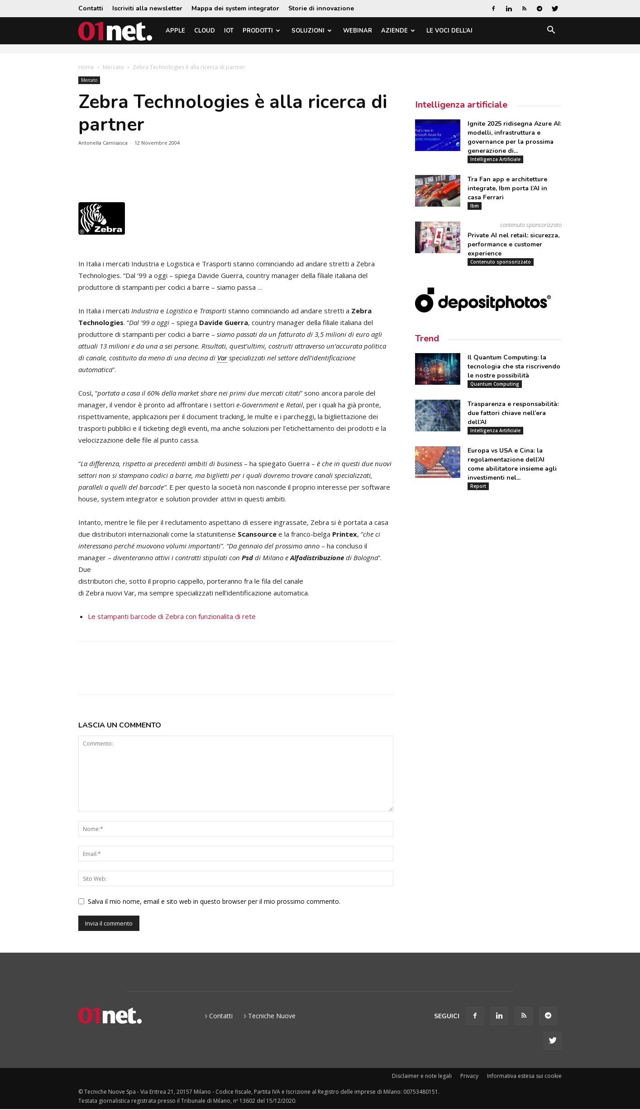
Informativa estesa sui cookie (524, 1076)
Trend (427, 338)
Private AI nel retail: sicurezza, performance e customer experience (513, 244)
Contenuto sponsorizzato (500, 262)
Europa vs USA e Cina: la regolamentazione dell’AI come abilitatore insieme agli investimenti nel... (512, 464)
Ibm (474, 206)
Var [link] (222, 357)
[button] (551, 31)
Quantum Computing (494, 384)
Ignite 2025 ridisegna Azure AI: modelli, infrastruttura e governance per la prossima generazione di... (514, 137)
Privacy (469, 1076)
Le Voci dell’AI (449, 31)
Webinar (357, 31)
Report (478, 486)
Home (86, 67)
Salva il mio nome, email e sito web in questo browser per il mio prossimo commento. (214, 901)
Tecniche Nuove (272, 1015)
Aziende (398, 31)
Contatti (90, 8)
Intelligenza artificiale (461, 105)
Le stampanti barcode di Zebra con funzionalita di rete (172, 616)
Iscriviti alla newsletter (147, 8)
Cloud (204, 31)
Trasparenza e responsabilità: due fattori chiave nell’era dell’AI (513, 413)
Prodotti (261, 31)
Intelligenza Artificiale (495, 159)
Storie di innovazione (321, 8)
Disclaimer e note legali (422, 1076)
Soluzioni (311, 31)
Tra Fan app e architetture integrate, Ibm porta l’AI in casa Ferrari (507, 188)
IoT (229, 31)
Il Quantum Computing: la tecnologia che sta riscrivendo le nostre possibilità (514, 366)
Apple (175, 31)
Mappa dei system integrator (235, 8)
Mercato (113, 67)
